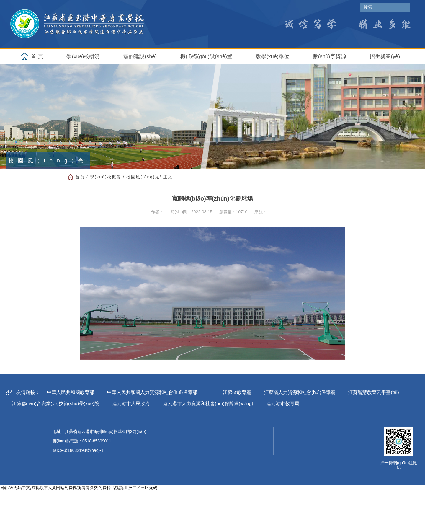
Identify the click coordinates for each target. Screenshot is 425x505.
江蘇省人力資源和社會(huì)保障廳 (299, 392)
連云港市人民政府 (131, 403)
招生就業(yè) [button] (385, 56)
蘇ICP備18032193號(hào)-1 (78, 450)
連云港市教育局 (282, 403)
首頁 (80, 177)
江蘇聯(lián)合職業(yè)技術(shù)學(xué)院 (55, 403)
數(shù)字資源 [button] (329, 56)
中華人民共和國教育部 (70, 392)
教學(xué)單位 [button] (272, 56)
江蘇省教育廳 (237, 392)
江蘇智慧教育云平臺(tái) (373, 392)
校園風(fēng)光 (143, 177)
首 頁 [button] (37, 56)
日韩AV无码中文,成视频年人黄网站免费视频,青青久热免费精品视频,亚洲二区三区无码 (78, 487)
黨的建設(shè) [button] (140, 56)
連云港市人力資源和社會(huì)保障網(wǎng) (208, 403)
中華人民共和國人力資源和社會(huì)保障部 (152, 392)
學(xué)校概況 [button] (83, 56)
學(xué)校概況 (105, 177)
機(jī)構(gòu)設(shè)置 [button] (206, 56)
